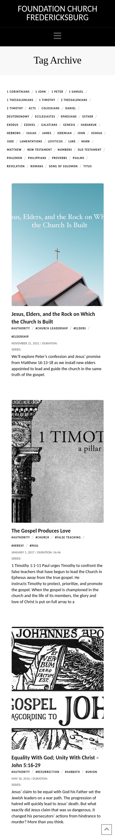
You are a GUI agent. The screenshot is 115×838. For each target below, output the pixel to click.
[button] (57, 36)
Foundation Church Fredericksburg (57, 13)
